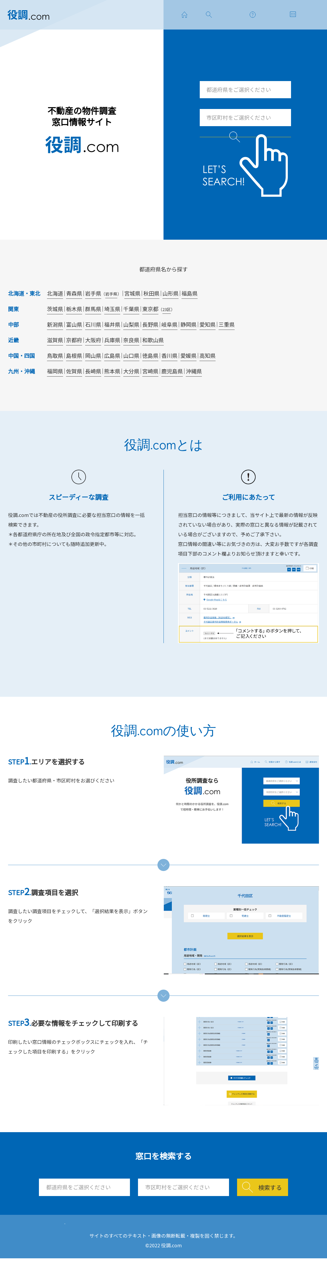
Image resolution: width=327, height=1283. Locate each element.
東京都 (150, 326)
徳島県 (150, 373)
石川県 (93, 342)
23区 (166, 327)
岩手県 (93, 311)
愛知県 (207, 342)
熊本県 (112, 389)
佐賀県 (74, 389)
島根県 (74, 373)
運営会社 (218, 1244)
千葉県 (131, 326)
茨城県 (55, 326)
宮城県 (132, 311)
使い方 (175, 1244)
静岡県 (188, 342)
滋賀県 (55, 358)
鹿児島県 (172, 389)
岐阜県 (169, 342)
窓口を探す (130, 1244)
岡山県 (93, 373)
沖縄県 (194, 389)
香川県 (169, 373)
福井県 (112, 342)
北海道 (55, 311)
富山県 (74, 342)
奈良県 (131, 358)
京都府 (74, 358)
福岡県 (55, 389)
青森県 (74, 311)
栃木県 (74, 326)
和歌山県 (153, 358)
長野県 (150, 342)
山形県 (170, 311)
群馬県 (93, 326)
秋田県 (151, 311)
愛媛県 (188, 373)
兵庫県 (112, 358)
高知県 (207, 373)
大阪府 (93, 358)
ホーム (84, 1244)
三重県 (227, 342)
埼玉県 (112, 326)
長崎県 (93, 389)
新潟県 (55, 342)
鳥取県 (55, 373)
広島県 (112, 373)
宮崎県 (150, 389)
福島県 (189, 311)
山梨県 (131, 342)
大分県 (131, 389)
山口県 (131, 373)
